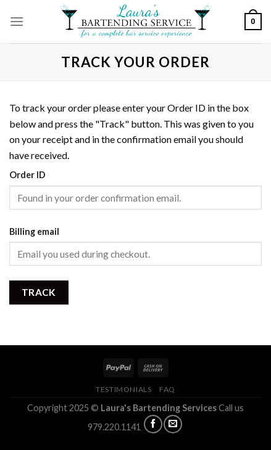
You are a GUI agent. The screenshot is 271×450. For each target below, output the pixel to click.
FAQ (167, 389)
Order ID (27, 175)
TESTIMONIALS (123, 389)
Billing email (34, 231)
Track (39, 292)
